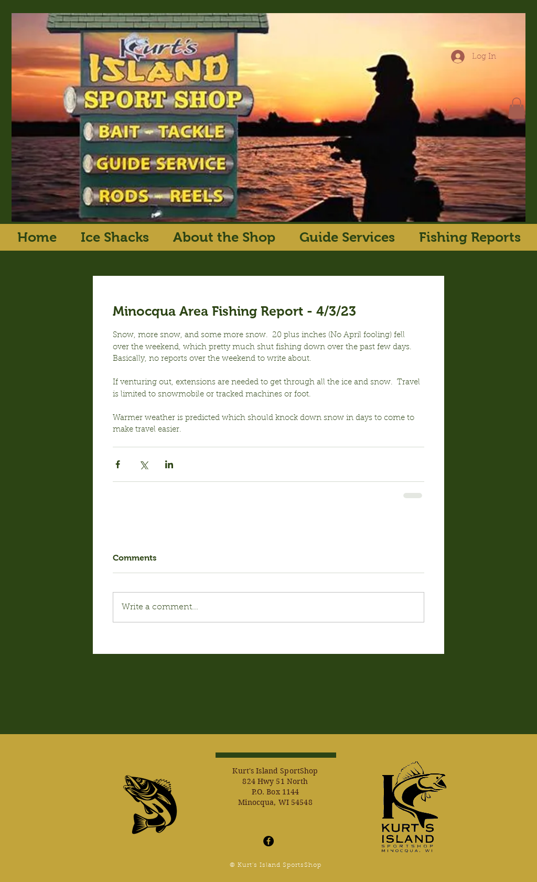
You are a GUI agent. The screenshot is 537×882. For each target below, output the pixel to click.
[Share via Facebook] (118, 464)
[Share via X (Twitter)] (143, 464)
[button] (516, 108)
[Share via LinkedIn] (169, 464)
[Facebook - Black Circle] (268, 841)
